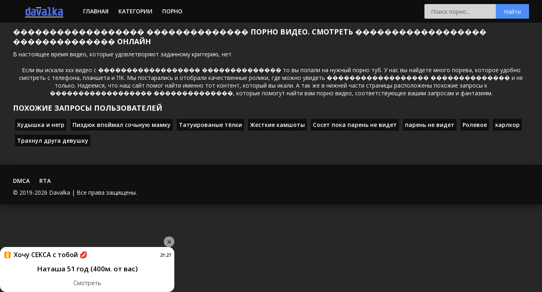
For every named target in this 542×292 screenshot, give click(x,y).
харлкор (507, 125)
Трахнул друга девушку (52, 140)
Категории (135, 11)
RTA (45, 181)
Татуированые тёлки (210, 125)
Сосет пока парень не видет (355, 125)
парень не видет (429, 125)
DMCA (21, 181)
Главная (96, 11)
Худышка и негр (40, 125)
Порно (172, 11)
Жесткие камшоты (277, 125)
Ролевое (475, 125)
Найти (512, 11)
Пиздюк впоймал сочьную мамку (122, 125)
